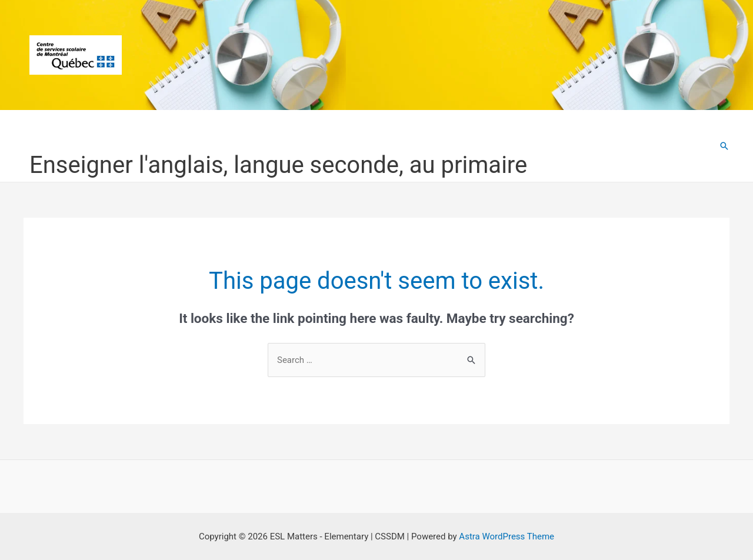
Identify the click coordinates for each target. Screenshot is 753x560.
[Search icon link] (724, 146)
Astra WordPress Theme (506, 536)
